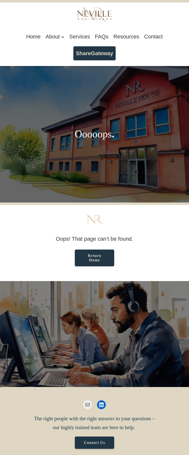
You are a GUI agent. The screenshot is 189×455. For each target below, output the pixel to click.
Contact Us (94, 442)
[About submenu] (62, 36)
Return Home (94, 257)
